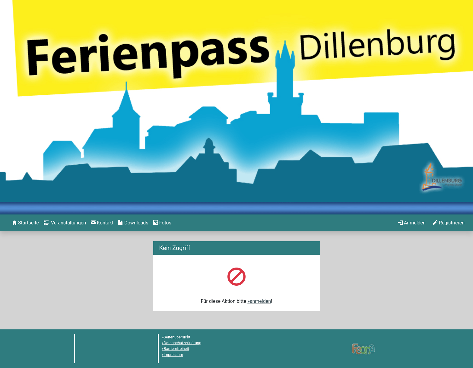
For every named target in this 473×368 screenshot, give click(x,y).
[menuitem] (25, 222)
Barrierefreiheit (176, 348)
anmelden (260, 301)
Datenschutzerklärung (183, 343)
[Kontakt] (102, 222)
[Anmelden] (411, 222)
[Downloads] (133, 222)
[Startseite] (25, 222)
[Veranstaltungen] (64, 222)
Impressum (173, 354)
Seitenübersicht (177, 337)
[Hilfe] (162, 222)
